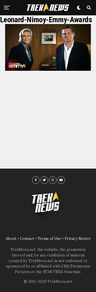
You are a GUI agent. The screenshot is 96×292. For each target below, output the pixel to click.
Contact (27, 238)
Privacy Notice (78, 238)
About (11, 238)
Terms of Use (49, 238)
